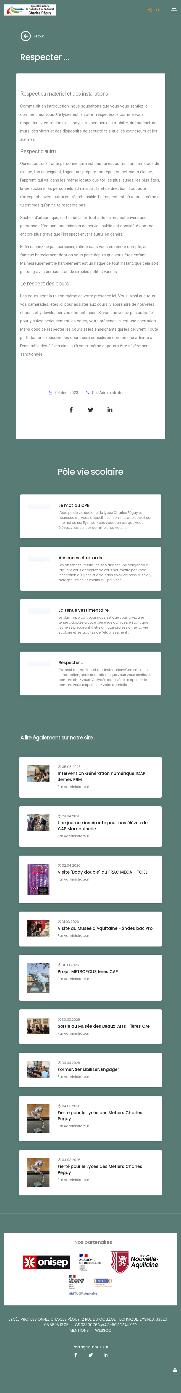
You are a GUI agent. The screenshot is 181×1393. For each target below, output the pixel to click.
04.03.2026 (69, 1106)
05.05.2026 (69, 767)
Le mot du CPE (74, 505)
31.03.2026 (68, 922)
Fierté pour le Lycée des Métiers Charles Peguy (100, 1116)
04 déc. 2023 (66, 392)
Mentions (79, 1330)
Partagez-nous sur (90, 1347)
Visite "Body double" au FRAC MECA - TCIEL (103, 872)
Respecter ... (71, 662)
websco (103, 1330)
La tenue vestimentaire (84, 610)
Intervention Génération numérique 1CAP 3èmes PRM (102, 777)
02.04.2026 (69, 866)
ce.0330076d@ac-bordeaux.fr (106, 1325)
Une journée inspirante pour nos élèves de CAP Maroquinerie (103, 826)
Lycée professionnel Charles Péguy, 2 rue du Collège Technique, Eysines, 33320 (88, 1319)
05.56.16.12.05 (56, 1325)
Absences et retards (81, 558)
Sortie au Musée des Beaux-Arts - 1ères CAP (104, 1026)
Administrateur (112, 392)
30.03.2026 (69, 1019)
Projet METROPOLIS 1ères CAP (88, 971)
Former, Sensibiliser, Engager (88, 1069)
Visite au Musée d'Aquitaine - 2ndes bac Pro (105, 928)
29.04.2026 (69, 816)
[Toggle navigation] (174, 10)
